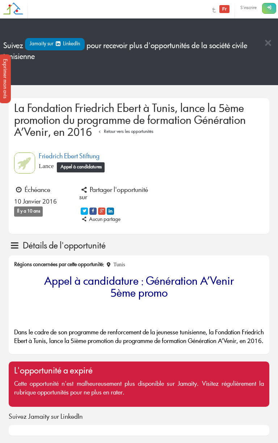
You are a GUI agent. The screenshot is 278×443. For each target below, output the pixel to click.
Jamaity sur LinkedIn (55, 44)
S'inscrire (248, 8)
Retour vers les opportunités (125, 132)
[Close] (268, 43)
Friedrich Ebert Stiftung (69, 156)
